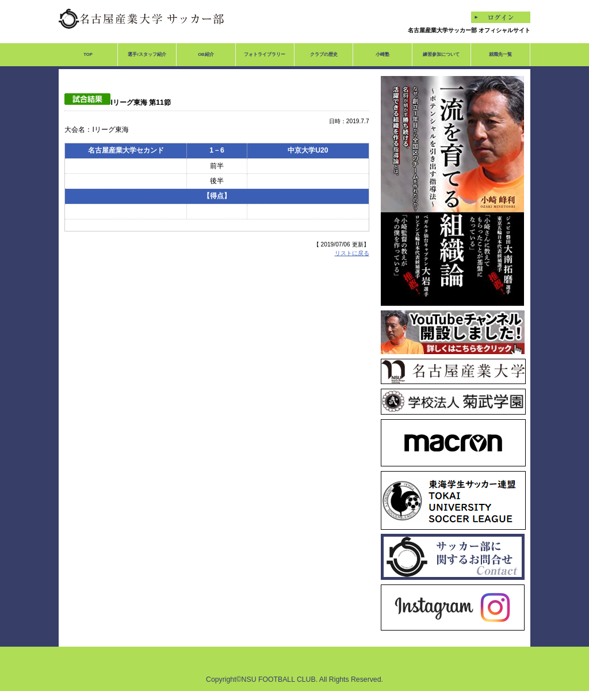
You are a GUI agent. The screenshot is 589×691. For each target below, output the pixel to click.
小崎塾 (382, 54)
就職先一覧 (500, 54)
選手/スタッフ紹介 (147, 54)
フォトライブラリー (264, 54)
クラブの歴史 (324, 54)
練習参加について (441, 54)
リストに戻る (352, 253)
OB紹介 (206, 54)
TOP (88, 54)
